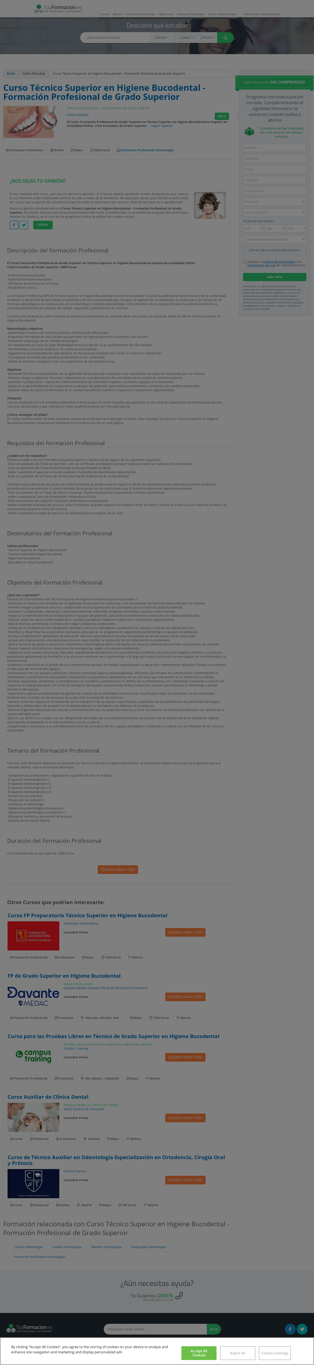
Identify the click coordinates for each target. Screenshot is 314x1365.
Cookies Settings (275, 1353)
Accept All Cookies (199, 1353)
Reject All (237, 1353)
